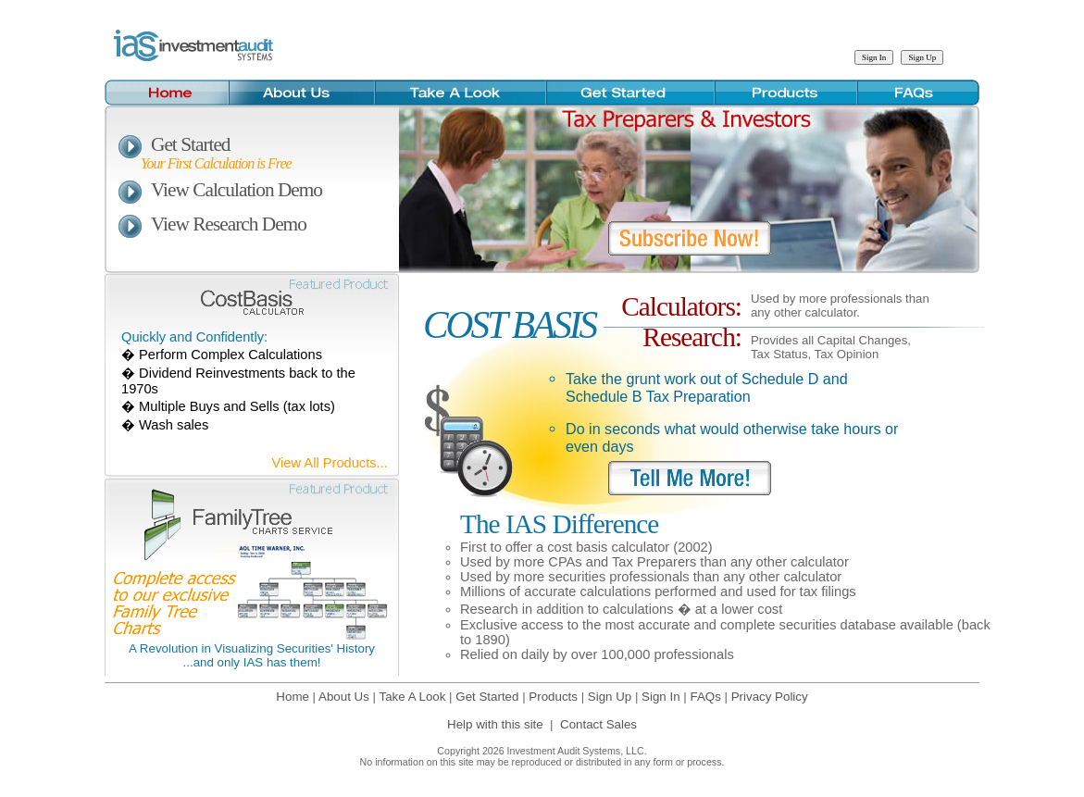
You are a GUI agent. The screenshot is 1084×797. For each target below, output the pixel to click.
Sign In (661, 697)
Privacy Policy (769, 697)
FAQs (705, 697)
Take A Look (413, 697)
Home (292, 697)
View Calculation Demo (220, 190)
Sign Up (609, 697)
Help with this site (495, 724)
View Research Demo (212, 224)
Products (553, 697)
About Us (343, 697)
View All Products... (330, 462)
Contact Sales (598, 724)
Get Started (174, 144)
